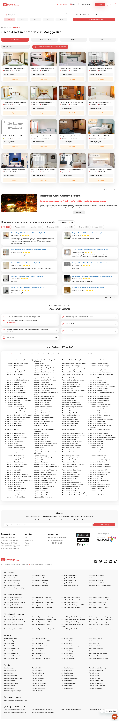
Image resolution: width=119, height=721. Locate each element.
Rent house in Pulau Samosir (12, 656)
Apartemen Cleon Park (96, 476)
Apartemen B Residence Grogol (43, 497)
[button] (30, 317)
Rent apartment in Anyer (11, 575)
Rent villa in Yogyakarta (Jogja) (13, 690)
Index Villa (76, 520)
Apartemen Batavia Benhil (69, 409)
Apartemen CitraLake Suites (98, 456)
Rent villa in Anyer (9, 668)
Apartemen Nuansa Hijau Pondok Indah (45, 443)
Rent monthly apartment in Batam (99, 624)
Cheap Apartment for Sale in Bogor (42, 709)
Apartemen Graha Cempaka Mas (43, 421)
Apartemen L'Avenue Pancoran (99, 363)
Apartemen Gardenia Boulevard (99, 388)
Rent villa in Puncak (37, 690)
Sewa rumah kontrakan (10, 638)
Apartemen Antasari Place (41, 495)
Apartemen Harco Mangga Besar (71, 470)
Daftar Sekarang (104, 524)
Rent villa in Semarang (38, 685)
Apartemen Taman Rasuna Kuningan (44, 370)
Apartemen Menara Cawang (15, 462)
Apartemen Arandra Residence (71, 486)
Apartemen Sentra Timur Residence (17, 390)
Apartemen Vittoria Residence (70, 462)
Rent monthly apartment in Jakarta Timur (16, 622)
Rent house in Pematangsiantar (98, 653)
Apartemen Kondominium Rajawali (100, 460)
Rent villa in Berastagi (67, 673)
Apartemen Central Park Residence (44, 458)
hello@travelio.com (55, 540)
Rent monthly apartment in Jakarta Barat (101, 619)
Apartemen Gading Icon (13, 402)
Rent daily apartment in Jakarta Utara (43, 600)
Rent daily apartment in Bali (40, 605)
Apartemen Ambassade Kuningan (99, 366)
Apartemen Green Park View (15, 374)
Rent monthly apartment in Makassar (14, 629)
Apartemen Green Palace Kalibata (99, 398)
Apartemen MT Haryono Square (99, 433)
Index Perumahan (51, 520)
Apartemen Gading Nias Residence (16, 392)
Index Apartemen (64, 516)
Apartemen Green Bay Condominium (100, 466)
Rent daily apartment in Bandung (41, 597)
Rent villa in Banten (66, 670)
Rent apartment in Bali (8, 537)
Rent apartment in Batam (96, 575)
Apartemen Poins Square (97, 402)
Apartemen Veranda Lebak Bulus (16, 497)
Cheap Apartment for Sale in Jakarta (14, 709)
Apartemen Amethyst (13, 439)
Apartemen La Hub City (41, 488)
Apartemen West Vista (40, 439)
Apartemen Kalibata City (41, 409)
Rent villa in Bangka (37, 670)
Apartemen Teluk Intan (68, 429)
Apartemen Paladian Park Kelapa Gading (101, 374)
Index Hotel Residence (64, 520)
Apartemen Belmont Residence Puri (72, 372)
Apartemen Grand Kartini (41, 425)
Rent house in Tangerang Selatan (41, 641)
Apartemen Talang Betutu (14, 421)
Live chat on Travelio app (57, 537)
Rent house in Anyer (66, 643)
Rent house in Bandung (95, 638)
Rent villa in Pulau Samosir (68, 683)
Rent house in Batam (38, 648)
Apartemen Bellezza (68, 411)
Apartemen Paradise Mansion (70, 421)
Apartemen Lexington (96, 450)
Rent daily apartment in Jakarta (13, 597)
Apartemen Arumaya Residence (16, 493)
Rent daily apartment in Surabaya (70, 597)
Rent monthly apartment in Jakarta (14, 617)
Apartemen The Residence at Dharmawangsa (75, 495)
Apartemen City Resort (96, 447)
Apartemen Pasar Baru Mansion (99, 409)
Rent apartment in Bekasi (11, 578)
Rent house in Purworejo (39, 656)
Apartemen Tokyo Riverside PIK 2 (99, 486)
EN (74, 4)
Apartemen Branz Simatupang (15, 466)
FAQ (26, 537)
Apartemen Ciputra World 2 (70, 443)
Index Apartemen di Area (50, 516)
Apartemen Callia (39, 363)
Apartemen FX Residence (97, 378)
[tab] (30, 317)
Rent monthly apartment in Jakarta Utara (44, 619)
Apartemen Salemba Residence (71, 415)
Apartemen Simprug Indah (97, 493)
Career (27, 546)
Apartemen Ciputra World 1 (42, 476)
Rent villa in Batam (9, 673)
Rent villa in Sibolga (66, 685)
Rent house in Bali (94, 643)
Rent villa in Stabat (9, 688)
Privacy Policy (24, 564)
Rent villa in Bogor (94, 673)
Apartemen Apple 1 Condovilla (70, 488)
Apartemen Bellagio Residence (43, 398)
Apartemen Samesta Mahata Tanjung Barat (74, 493)
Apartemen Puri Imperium (14, 425)
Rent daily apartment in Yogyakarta (42, 607)
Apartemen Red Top (68, 450)
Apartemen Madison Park (14, 368)
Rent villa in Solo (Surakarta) (97, 685)
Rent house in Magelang (11, 653)
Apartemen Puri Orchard (69, 452)
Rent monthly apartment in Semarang (71, 629)
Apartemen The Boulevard (14, 404)
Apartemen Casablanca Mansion (71, 404)
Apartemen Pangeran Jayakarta (43, 445)
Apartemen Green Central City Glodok (72, 396)
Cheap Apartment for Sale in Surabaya (43, 712)
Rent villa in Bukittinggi (10, 675)
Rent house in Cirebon (10, 651)
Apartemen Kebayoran (13, 472)
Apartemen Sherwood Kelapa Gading (17, 363)
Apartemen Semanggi (40, 456)
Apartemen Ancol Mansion (42, 366)
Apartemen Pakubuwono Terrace (99, 384)
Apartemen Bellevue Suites (70, 423)
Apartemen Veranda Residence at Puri (101, 435)
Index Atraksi (75, 516)
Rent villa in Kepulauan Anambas (13, 678)
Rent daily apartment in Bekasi (12, 600)
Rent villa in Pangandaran (11, 683)
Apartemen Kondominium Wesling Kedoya (46, 470)
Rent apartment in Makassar (40, 580)
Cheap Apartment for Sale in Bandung (15, 712)
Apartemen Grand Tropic (14, 484)
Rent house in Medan (67, 653)
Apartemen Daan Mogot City (15, 486)
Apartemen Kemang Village (70, 382)
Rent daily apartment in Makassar (13, 607)
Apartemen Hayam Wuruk (97, 491)
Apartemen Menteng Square (70, 370)
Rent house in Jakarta (67, 638)
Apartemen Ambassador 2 (97, 458)
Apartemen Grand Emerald (97, 421)
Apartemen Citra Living (96, 478)
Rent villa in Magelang (10, 680)
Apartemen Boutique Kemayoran (99, 400)
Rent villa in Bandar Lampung (97, 668)
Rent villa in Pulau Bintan (39, 683)
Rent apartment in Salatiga (40, 583)
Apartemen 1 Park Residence (15, 441)
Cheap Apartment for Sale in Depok (71, 709)
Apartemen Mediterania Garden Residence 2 (102, 386)
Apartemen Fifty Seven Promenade (100, 472)
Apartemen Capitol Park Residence (72, 413)
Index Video (84, 520)
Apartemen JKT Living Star (69, 472)
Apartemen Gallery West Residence (17, 437)
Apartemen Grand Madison (70, 466)
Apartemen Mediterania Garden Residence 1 (19, 415)
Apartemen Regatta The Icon (15, 495)
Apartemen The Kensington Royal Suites (73, 464)
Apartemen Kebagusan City (42, 382)
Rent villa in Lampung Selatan (69, 678)
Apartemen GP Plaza (96, 411)
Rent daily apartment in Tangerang (99, 597)
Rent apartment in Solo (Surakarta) (99, 583)
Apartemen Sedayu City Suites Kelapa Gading (20, 480)
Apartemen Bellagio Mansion (42, 462)
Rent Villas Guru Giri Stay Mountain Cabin (15, 700)
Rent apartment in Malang (68, 580)
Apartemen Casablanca (69, 425)
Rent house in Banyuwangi (11, 648)
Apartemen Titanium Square (98, 423)
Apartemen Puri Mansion (97, 452)
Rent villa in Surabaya (67, 688)
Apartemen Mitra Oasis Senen (15, 396)
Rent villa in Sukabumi (38, 688)
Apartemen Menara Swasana (98, 474)
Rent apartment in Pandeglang (12, 583)
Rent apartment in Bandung (9, 540)
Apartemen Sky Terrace (69, 400)
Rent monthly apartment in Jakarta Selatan (73, 619)
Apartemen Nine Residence (97, 462)
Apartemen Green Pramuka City (16, 370)
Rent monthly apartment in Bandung (42, 617)
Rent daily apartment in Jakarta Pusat (43, 602)
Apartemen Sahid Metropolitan (43, 413)
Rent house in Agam (38, 643)
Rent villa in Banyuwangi (96, 670)
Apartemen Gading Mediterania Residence (102, 392)
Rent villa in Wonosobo (95, 688)
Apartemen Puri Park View (41, 402)
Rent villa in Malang (37, 680)
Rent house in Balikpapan (11, 646)
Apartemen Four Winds (96, 445)
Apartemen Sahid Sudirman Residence (18, 380)
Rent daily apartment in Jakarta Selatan (72, 600)
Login (111, 4)
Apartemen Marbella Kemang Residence (101, 439)
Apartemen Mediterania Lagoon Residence (46, 378)
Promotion (28, 543)
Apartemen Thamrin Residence (99, 406)
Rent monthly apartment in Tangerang (100, 617)
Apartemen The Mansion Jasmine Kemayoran (20, 476)
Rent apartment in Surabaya (10, 548)
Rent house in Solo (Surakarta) (41, 658)
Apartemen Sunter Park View (42, 400)
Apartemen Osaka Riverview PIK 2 (44, 486)
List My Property (85, 4)
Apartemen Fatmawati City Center (16, 488)
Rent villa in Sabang (9, 685)
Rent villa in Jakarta (94, 675)
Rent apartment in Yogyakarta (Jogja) (15, 588)
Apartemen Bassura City (97, 368)
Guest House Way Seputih (41, 423)
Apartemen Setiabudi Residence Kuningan (74, 368)
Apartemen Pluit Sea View (14, 384)
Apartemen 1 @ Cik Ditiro (14, 460)
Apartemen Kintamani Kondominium (72, 460)
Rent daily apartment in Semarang (70, 607)
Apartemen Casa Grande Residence (17, 398)
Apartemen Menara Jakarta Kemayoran (45, 493)
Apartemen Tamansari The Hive (16, 450)
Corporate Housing (61, 4)
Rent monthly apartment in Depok (98, 622)
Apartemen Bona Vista (40, 433)
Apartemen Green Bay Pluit (97, 360)
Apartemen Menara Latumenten (16, 433)
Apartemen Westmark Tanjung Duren (72, 360)
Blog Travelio (29, 540)
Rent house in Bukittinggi (96, 648)
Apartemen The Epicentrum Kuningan (45, 464)
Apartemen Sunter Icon (96, 443)
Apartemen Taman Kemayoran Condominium (103, 437)
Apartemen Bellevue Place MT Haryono (45, 480)
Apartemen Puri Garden (69, 439)
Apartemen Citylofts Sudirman (71, 456)
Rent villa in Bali (36, 668)
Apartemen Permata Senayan (43, 411)
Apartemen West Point (13, 478)
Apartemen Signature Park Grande (16, 409)
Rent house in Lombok (95, 651)
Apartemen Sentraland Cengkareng (44, 478)
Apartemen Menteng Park (14, 423)
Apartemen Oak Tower (40, 450)
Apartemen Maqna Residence (15, 456)
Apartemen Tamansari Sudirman (71, 386)
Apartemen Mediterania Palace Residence (19, 400)
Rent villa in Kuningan (38, 678)
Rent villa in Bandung (10, 670)
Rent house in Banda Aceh (39, 646)
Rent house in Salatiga (67, 656)
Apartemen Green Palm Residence (99, 464)
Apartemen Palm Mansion (41, 491)
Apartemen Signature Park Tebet (43, 384)
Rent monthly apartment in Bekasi (13, 619)
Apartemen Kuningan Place (70, 419)
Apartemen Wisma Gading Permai (44, 396)
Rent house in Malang (38, 653)
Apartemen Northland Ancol (15, 388)
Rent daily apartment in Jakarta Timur (15, 602)
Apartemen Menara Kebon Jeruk (16, 491)
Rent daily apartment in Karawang (98, 607)
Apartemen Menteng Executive (71, 402)
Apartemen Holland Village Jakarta (100, 484)
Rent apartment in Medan (96, 580)
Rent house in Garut (37, 651)
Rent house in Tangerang (39, 638)
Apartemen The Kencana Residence (72, 484)
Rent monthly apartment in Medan (14, 624)
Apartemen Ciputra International (16, 447)
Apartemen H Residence (69, 392)
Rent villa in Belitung (38, 673)
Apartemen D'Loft (67, 480)
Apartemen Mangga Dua (41, 437)
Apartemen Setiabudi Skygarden (16, 386)
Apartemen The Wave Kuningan (71, 366)
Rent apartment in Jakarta (9, 543)
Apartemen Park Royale (69, 417)
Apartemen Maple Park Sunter (43, 406)
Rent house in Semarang (96, 656)
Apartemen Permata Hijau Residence (72, 433)
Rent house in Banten (95, 646)
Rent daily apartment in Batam (98, 605)
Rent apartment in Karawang (12, 580)
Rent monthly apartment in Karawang (100, 629)
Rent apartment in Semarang (69, 583)
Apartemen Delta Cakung (41, 484)
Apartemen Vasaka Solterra (70, 491)
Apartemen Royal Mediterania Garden (100, 404)
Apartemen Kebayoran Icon (14, 452)
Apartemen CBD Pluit (96, 417)
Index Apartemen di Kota (33, 516)
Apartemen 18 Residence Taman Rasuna (74, 390)
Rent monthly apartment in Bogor (70, 622)
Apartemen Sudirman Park (42, 390)
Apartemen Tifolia (67, 388)
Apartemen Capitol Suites (41, 435)
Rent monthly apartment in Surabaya (71, 617)
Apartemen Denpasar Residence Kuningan (74, 363)
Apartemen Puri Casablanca (15, 413)
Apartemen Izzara (95, 482)
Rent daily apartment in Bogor (69, 602)
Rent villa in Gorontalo (67, 675)
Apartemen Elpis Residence (14, 445)
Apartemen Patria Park (41, 374)
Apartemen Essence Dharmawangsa (100, 372)
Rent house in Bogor (9, 643)
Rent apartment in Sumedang (12, 585)
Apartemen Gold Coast (96, 441)
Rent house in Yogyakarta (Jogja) (98, 658)
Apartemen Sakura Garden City (43, 472)
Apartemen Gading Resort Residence (72, 458)
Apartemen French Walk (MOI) (98, 470)
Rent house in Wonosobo (68, 658)
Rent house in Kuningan (67, 651)
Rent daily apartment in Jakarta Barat (100, 600)
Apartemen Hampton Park (14, 378)
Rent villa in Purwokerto (95, 683)
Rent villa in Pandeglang (96, 680)
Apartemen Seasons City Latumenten (73, 380)
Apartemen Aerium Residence (70, 476)
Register (100, 4)
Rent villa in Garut (37, 675)
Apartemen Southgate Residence (71, 482)
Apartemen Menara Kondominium (44, 417)
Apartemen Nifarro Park (41, 386)
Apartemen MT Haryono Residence (100, 415)
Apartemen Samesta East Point (71, 474)
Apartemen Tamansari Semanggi (16, 411)
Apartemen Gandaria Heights (98, 413)
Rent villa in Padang (66, 680)
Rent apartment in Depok (68, 578)
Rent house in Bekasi (95, 641)
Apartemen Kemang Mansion (98, 382)
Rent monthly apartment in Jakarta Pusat (44, 622)
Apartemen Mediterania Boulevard (16, 419)
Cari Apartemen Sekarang (94, 19)
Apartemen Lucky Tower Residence (100, 429)
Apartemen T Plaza (40, 460)
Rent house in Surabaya (67, 641)
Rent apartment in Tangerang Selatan (100, 585)
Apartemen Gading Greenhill (98, 370)
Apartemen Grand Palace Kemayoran (45, 388)
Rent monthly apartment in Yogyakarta (43, 629)
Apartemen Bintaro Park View (15, 435)
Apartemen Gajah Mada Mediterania (100, 396)
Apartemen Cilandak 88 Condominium (45, 482)
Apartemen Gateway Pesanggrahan (72, 406)
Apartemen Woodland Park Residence (45, 380)
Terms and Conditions (37, 564)
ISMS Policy (48, 564)
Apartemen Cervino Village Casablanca (45, 368)
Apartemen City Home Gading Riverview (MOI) (20, 360)
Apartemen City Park (13, 429)
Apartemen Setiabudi (68, 398)
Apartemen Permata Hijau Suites (99, 480)
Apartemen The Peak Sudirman (99, 390)
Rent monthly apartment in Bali (41, 624)
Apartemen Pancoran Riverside (71, 384)
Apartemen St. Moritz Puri (14, 372)
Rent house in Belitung (67, 648)
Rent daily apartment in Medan (12, 605)
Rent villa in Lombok (94, 678)
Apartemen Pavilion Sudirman (15, 406)
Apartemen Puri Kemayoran (42, 404)
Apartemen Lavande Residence (71, 447)
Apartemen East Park (40, 419)
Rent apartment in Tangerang (69, 585)
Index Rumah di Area (37, 520)
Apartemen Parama (12, 443)
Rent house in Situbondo (11, 658)
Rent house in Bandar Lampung (70, 646)
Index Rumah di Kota (87, 516)
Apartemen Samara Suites (97, 488)
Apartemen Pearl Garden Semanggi (72, 441)
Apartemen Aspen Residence (70, 437)
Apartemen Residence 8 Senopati (16, 382)
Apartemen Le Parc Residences (99, 495)
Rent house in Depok (10, 641)
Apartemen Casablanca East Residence (73, 435)
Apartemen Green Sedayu (69, 478)
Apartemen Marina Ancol (41, 415)
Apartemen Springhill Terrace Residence (101, 419)
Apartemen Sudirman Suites (42, 441)
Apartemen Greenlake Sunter (98, 380)
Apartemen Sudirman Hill (14, 470)
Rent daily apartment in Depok (97, 602)
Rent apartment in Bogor (39, 578)
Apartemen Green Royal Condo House (45, 474)
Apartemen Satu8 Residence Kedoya (44, 372)
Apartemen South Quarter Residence (17, 474)
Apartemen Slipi (39, 447)
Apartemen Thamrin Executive (15, 366)
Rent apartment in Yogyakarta (10, 546)
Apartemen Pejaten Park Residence (17, 464)
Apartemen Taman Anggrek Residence (18, 458)
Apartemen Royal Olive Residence (71, 445)
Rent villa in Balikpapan (67, 668)
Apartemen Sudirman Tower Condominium (19, 417)
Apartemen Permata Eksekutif (15, 482)
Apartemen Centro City (68, 378)
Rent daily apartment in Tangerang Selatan (73, 605)
